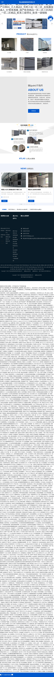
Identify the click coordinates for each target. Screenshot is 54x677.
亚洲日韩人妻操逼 (41, 409)
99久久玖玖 (14, 333)
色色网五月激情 (27, 568)
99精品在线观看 (17, 376)
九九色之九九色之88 (18, 385)
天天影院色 (48, 370)
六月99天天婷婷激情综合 (19, 383)
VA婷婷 (10, 434)
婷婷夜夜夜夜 (15, 597)
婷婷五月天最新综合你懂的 (27, 388)
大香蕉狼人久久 (9, 453)
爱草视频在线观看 (18, 453)
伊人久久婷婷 (13, 505)
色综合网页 (15, 492)
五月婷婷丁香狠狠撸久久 (27, 459)
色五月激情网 (14, 363)
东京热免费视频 (18, 614)
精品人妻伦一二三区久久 (45, 577)
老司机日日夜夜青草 (9, 544)
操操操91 (12, 540)
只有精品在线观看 (44, 349)
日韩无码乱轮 (34, 413)
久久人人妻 (42, 324)
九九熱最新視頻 (26, 294)
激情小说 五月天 (33, 570)
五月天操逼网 (39, 597)
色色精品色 (29, 484)
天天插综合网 (43, 530)
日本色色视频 (28, 579)
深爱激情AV (45, 413)
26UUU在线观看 (44, 478)
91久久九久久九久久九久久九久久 (36, 537)
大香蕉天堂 (9, 445)
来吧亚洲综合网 (9, 390)
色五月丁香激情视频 (26, 353)
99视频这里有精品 (19, 487)
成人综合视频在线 (46, 629)
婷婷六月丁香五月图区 (8, 448)
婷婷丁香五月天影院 (20, 452)
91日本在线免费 (22, 630)
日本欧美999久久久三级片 (46, 381)
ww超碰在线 (41, 328)
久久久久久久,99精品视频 (35, 422)
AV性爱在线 (9, 475)
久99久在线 (25, 491)
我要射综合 (17, 494)
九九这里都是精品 (12, 439)
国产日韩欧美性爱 (39, 623)
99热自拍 (48, 489)
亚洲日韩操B (40, 655)
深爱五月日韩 (10, 535)
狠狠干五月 (33, 526)
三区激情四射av (41, 526)
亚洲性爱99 (23, 517)
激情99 (32, 487)
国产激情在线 (3, 416)
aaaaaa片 (2, 303)
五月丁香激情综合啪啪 (30, 305)
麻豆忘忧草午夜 (9, 591)
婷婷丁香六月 (3, 627)
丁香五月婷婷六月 (22, 519)
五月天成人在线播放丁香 (34, 551)
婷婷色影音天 (34, 294)
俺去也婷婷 (39, 301)
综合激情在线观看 (42, 393)
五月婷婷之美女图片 (43, 570)
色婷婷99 (42, 376)
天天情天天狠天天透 (18, 316)
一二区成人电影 (23, 423)
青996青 (15, 641)
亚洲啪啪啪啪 (7, 644)
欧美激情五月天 (30, 648)
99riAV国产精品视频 (20, 386)
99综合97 (34, 353)
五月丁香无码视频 (30, 390)
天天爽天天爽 (23, 597)
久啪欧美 (32, 641)
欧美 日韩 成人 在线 (18, 310)
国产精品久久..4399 (42, 625)
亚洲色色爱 (18, 512)
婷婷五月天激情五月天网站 (28, 448)
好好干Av (46, 496)
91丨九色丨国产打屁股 (40, 372)
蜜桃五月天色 (8, 321)
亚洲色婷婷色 (44, 494)
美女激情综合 (27, 415)
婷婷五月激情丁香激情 (37, 538)
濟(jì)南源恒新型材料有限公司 (27, 2)
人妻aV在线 (21, 356)
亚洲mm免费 (3, 535)
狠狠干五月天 (27, 310)
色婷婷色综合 (6, 462)
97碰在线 (2, 655)
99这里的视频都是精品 (37, 429)
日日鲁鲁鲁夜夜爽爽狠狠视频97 (27, 522)
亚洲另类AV (47, 641)
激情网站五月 (48, 443)
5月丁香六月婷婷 (36, 568)
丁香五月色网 (36, 445)
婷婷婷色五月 (47, 646)
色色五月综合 (8, 579)
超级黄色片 (46, 643)
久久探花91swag (6, 323)
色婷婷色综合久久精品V (24, 621)
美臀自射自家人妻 (46, 595)
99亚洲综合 (15, 395)
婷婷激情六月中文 (45, 512)
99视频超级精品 (14, 590)
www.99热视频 (47, 492)
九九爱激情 (37, 547)
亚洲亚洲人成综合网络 (25, 556)
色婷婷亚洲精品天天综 (23, 526)
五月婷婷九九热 (34, 584)
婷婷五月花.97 (42, 356)
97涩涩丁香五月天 (5, 397)
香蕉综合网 (6, 538)
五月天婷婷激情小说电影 (28, 376)
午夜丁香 (27, 408)
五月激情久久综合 (25, 494)
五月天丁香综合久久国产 (31, 468)
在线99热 (43, 579)
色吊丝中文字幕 (19, 369)
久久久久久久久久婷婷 (36, 632)
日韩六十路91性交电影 (35, 441)
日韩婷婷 (32, 613)
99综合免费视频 (25, 616)
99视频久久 (6, 415)
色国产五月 (21, 579)
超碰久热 (45, 422)
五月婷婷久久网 (32, 453)
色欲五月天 (6, 554)
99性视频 (27, 487)
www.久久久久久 (38, 563)
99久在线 (37, 478)
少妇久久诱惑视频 (13, 639)
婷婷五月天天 (18, 650)
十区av (30, 427)
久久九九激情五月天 (34, 400)
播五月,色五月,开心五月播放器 (32, 521)
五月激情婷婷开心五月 (32, 383)
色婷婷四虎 (16, 379)
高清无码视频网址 (46, 522)
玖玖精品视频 (11, 422)
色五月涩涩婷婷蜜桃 (19, 521)
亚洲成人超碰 (42, 505)
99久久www (44, 669)
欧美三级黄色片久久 (7, 492)
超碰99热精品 (47, 662)
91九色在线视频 (46, 423)
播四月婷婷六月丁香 (8, 429)
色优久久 (37, 296)
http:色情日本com (7, 671)
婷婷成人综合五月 (22, 333)
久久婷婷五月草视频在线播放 (26, 639)
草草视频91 (21, 471)
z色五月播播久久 (43, 383)
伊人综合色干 (29, 611)
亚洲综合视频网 (9, 547)
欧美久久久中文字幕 (28, 629)
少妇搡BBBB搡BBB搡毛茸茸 (14, 653)
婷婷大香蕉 (40, 646)
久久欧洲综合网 (42, 450)
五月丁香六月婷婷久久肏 (23, 613)
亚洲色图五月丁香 (27, 377)
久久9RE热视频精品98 (17, 349)
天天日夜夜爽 (15, 660)
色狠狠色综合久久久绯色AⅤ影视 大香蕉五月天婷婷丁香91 (39, 395)
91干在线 (9, 340)
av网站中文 (31, 634)
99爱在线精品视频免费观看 (33, 309)
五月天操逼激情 (48, 538)
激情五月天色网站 (35, 425)
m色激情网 (18, 577)
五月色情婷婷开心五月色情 (32, 644)
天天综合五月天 (47, 301)
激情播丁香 (26, 560)
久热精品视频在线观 (35, 406)
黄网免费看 (48, 469)
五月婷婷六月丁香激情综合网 (29, 420)
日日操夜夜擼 (36, 533)
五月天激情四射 (32, 326)
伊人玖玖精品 (12, 367)
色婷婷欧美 (18, 416)
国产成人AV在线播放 (21, 662)
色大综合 (34, 346)
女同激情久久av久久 (24, 293)
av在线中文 (27, 632)
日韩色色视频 (32, 492)
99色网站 (11, 508)
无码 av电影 (34, 591)
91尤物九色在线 (33, 321)
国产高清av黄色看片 (48, 632)
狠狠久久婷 (21, 646)
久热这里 (42, 469)
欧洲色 (42, 416)
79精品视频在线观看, (27, 404)
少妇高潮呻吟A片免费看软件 (11, 360)
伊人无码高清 (25, 533)
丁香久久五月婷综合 (20, 461)
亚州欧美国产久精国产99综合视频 (8, 558)
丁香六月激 (45, 432)
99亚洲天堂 (49, 353)
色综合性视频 (48, 363)
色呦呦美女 (30, 620)
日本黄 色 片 (25, 475)
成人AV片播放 (5, 377)
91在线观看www (6, 489)
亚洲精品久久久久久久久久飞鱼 (24, 464)
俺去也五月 (26, 614)
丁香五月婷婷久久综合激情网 (14, 593)
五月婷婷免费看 (33, 614)
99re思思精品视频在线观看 (15, 411)
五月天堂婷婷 (12, 420)
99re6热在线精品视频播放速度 (9, 526)
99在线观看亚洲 (36, 501)
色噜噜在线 (11, 583)
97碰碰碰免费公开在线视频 (35, 593)
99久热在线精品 (44, 565)
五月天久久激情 (9, 400)
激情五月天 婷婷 (35, 565)
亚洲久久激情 (41, 468)
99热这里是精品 (25, 319)
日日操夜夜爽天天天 (40, 613)
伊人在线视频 (32, 475)
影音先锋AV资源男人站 (26, 445)
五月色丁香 (38, 508)
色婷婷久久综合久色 (11, 303)
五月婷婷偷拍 (6, 482)
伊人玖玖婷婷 (5, 650)
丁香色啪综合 (16, 480)
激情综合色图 (25, 397)
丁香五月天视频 (46, 508)
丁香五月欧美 (45, 344)
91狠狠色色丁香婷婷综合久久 (43, 337)
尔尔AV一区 (38, 388)
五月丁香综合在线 (37, 404)
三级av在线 (7, 333)
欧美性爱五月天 (37, 540)
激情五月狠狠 (14, 462)
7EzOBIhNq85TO (7, 404)
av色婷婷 (34, 556)
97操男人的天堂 (37, 344)
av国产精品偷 (30, 563)
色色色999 (47, 347)
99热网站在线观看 (33, 604)
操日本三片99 (22, 652)
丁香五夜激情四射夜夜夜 (31, 574)
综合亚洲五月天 (30, 660)
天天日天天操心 (23, 537)
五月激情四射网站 (22, 505)
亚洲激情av (23, 553)
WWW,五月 (33, 397)
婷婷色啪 (18, 514)
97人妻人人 (26, 455)
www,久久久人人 (8, 521)
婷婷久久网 (47, 429)
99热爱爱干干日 (48, 514)
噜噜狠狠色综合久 (9, 441)
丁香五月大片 (35, 362)
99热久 (7, 505)
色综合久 (5, 434)
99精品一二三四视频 (41, 667)
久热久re (18, 459)
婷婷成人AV (44, 616)
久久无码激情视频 (28, 549)
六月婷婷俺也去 (17, 404)
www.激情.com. (38, 600)
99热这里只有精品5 (43, 294)
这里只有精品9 (45, 441)
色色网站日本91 (11, 611)
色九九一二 (36, 549)
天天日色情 (34, 461)
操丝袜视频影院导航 (26, 586)
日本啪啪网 (50, 450)
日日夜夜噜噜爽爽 (40, 374)
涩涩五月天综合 (16, 510)
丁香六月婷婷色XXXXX (30, 655)
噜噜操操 (29, 346)
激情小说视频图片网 (13, 476)
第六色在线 (13, 604)
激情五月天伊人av (27, 469)
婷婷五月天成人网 (7, 567)
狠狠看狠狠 (7, 630)
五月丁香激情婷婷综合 (46, 533)
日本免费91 (29, 452)
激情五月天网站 (47, 484)
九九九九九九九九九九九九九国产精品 (24, 535)
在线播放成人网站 (15, 530)
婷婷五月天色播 (4, 307)
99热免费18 (15, 342)
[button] (25, 27)
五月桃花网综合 (6, 363)
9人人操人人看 (8, 510)
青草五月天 (39, 507)
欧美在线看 (46, 436)
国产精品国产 (22, 301)
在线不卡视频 (6, 314)
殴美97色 (12, 487)
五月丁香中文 (3, 310)
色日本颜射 (7, 604)
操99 (27, 386)
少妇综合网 (48, 537)
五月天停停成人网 (34, 349)
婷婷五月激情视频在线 (17, 503)
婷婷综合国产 (28, 602)
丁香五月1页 (5, 468)
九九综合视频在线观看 (11, 392)
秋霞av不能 (14, 356)
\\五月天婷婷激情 (19, 422)
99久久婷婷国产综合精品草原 (16, 468)
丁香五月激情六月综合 (14, 570)
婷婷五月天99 (45, 540)
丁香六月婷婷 (31, 340)
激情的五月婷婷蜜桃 (16, 314)
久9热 (25, 453)
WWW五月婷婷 (31, 367)
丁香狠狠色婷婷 (19, 583)
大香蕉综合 (31, 372)
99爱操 (5, 351)
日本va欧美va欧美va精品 (20, 351)
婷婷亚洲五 (15, 337)
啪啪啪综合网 (36, 307)
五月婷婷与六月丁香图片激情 (9, 406)
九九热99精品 (13, 643)
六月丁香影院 (49, 583)
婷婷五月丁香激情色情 (43, 321)
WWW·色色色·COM (23, 558)
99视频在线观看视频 (45, 418)
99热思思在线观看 (10, 386)
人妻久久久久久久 (44, 588)
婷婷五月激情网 (34, 434)
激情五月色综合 (10, 659)
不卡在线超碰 (25, 666)
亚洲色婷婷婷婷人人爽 (22, 478)
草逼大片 (25, 634)
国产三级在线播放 (13, 446)
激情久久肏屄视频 (22, 392)
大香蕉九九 (14, 489)
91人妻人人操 (15, 556)
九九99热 (4, 436)
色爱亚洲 (39, 305)
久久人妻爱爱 (11, 607)
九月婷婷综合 (36, 611)
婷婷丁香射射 (44, 498)
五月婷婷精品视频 (43, 528)
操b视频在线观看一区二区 (24, 542)
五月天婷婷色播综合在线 (39, 439)
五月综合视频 (41, 353)
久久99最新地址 (31, 317)
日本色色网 (6, 471)
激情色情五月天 (16, 553)
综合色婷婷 (22, 547)
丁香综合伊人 (13, 496)
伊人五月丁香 (32, 491)
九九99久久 (3, 584)
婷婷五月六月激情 (6, 616)
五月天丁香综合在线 (23, 575)
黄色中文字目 (45, 402)
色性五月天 (24, 399)
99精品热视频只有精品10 (9, 326)
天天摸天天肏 (45, 598)
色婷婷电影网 (41, 298)
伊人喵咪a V (36, 627)
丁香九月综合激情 (24, 671)
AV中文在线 (32, 666)
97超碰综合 (21, 408)
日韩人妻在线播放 (37, 484)
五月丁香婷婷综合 (40, 515)
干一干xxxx (27, 646)
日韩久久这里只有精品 (28, 296)
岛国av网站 (38, 660)
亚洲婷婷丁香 (24, 381)
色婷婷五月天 (47, 453)
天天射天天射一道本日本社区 (9, 629)
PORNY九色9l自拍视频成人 (36, 510)
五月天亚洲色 (41, 431)
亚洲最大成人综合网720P (37, 408)
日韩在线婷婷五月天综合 (9, 464)
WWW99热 (15, 648)
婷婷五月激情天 (27, 567)
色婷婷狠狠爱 (36, 498)
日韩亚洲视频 (39, 492)
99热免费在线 (7, 637)
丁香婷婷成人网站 (26, 577)
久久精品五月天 (9, 296)
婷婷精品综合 (35, 567)
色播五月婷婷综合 (26, 429)
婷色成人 (32, 455)
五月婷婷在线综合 (32, 489)
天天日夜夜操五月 (4, 432)
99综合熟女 (46, 659)
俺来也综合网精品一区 (36, 664)
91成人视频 (18, 540)
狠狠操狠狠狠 (19, 377)
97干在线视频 (25, 441)
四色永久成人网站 (25, 354)
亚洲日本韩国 (22, 346)
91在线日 (12, 377)
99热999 (15, 602)
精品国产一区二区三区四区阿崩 (35, 662)
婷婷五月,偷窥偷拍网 (38, 446)
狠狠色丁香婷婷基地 (37, 316)
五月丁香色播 (35, 342)
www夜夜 (9, 660)
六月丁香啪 (5, 374)
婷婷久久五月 (36, 512)
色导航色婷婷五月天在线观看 (24, 581)
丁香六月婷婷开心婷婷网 (45, 574)
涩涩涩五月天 (22, 648)
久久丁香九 (20, 415)
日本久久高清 (14, 664)
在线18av (17, 607)
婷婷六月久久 (46, 331)
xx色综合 (14, 542)
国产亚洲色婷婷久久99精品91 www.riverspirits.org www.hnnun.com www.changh (29, 330)
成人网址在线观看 (34, 418)
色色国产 (13, 528)
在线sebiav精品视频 (25, 450)
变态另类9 (46, 317)
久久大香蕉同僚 (20, 300)
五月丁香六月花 (45, 568)
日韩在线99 (37, 416)
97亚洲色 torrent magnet (34, 360)
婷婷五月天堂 (23, 551)
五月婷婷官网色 (14, 522)
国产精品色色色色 (9, 461)
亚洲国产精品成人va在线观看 (22, 298)
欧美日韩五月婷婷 (6, 662)
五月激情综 (27, 528)
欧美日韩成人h (34, 528)
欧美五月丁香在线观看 (42, 491)
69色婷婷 (10, 310)
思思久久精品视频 (20, 323)
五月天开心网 (44, 581)
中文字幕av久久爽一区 (22, 303)
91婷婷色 (19, 367)
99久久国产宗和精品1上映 (19, 473)
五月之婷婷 (40, 618)
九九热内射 (25, 653)
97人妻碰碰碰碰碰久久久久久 (11, 625)
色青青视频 (47, 590)
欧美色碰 (9, 331)
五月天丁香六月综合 (24, 588)
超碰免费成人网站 (4, 613)
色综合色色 (30, 358)
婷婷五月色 (17, 390)
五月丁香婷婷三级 (29, 508)
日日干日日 (33, 618)
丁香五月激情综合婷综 (24, 476)
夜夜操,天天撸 (38, 480)
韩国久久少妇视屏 (26, 362)
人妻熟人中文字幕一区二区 (7, 452)
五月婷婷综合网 (26, 591)
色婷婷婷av (33, 293)
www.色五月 (8, 328)
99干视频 (21, 395)
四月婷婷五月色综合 (39, 639)
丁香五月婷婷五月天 (18, 572)
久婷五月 (43, 561)
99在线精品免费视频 (16, 397)
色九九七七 (43, 342)
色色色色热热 (42, 542)
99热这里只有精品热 (10, 427)
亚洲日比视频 (39, 385)
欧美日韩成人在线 (42, 461)
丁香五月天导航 (31, 597)
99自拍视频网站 (48, 618)
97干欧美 (45, 480)
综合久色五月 (31, 515)
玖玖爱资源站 (46, 600)
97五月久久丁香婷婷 (9, 298)
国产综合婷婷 (27, 316)
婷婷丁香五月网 (8, 531)
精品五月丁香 (20, 496)
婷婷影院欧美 (11, 344)
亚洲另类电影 (37, 629)
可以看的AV (42, 606)
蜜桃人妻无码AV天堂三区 (42, 390)
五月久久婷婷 (6, 356)
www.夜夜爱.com (22, 462)
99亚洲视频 (45, 545)
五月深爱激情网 (23, 360)
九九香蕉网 (7, 551)
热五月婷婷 (5, 393)
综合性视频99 (38, 487)
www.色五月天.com (39, 363)
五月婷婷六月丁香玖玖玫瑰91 (15, 549)
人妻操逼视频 (42, 607)
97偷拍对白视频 (6, 586)
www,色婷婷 (33, 386)
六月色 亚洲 (19, 554)
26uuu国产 (25, 606)
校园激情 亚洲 (13, 432)
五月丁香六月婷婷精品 (12, 499)
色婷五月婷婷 (21, 432)
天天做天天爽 (44, 425)
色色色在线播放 (17, 475)
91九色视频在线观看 (29, 503)
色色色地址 (3, 340)
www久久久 (15, 340)
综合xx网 (16, 547)
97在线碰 (20, 466)
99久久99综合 (11, 416)
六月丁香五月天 (4, 595)
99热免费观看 (48, 296)
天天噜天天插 (49, 438)
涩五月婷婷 (47, 427)
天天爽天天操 (39, 666)
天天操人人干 (38, 455)
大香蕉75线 (34, 298)
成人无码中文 (41, 420)
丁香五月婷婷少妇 (41, 386)
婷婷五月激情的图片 (27, 540)
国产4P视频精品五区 (32, 505)
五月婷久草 (32, 671)
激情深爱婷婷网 (15, 524)
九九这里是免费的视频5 (15, 443)
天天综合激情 (5, 496)
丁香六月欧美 (33, 583)
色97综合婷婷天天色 (23, 393)
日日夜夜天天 (43, 627)
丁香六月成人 (3, 537)
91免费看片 (10, 351)
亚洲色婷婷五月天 (13, 324)
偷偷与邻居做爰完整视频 (39, 377)
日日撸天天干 (33, 625)
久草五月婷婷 (5, 487)
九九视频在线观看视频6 (15, 595)
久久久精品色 (43, 339)
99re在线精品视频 (8, 294)
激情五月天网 (8, 602)
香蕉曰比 (50, 625)
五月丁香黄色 (24, 510)
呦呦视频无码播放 (17, 560)
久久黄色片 (8, 349)
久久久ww (17, 448)
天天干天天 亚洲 (25, 584)
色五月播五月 (37, 300)
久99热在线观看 (34, 650)
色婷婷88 (4, 581)
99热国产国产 (12, 485)
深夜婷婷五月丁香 (35, 494)
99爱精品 (26, 625)
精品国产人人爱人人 (30, 496)
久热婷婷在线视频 (31, 524)
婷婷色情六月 (41, 637)
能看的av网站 (27, 402)
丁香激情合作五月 (42, 621)
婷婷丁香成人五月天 (13, 537)
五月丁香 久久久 (21, 438)
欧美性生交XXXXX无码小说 (8, 309)
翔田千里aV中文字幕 (31, 438)
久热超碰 (21, 632)
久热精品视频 (47, 452)
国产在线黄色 (41, 370)
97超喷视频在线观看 (24, 664)
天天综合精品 (3, 634)
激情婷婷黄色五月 (45, 360)
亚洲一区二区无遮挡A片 (14, 517)
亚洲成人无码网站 (22, 489)
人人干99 (20, 629)
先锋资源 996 (19, 545)
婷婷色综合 (49, 411)
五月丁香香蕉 (39, 496)
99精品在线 (43, 466)
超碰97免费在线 (12, 317)
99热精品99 (32, 575)
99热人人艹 (6, 533)
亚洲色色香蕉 (42, 567)
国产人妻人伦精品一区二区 (41, 620)
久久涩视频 (9, 584)
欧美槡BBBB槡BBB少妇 (24, 482)
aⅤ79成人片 (31, 337)
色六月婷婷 (8, 553)
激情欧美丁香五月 (7, 572)
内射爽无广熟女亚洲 (21, 431)
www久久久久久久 (23, 321)
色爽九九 (5, 339)
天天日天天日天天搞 (17, 328)
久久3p (48, 386)
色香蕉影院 (34, 328)
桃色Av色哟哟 (32, 667)
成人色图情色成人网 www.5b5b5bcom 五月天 (29, 669)
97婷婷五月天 (40, 524)
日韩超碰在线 (14, 630)
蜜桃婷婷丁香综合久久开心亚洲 (35, 659)
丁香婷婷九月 (34, 542)
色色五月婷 (46, 510)
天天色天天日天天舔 (32, 637)
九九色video (38, 531)
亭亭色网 (5, 411)
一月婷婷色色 (23, 637)
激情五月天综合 (48, 473)
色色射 (48, 346)
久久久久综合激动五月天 (45, 644)
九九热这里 (19, 667)
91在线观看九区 (8, 379)
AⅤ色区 (14, 331)
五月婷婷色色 (13, 621)
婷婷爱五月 (40, 590)
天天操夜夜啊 (20, 644)
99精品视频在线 (8, 316)
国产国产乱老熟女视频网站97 (19, 358)
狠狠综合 (48, 365)
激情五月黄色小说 (30, 432)
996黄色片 (31, 478)
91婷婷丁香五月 (42, 614)
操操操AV (18, 420)
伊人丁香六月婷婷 (31, 609)
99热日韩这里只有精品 (45, 400)
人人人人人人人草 (9, 568)
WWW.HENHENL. (15, 354)
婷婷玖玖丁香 (21, 335)
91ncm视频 (3, 491)
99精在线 (19, 362)
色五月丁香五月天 (20, 611)
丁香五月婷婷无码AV (38, 452)
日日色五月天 (7, 669)
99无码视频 (40, 591)
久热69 (7, 293)
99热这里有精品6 (26, 314)
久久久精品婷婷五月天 (35, 319)
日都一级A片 (16, 531)
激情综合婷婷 (15, 450)
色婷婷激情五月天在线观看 (21, 400)
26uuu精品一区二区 (10, 545)
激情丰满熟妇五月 (11, 455)
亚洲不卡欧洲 (33, 554)
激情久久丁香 (12, 478)
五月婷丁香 (26, 554)
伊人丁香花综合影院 (22, 326)
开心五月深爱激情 (34, 588)
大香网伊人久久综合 (7, 480)
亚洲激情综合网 (37, 579)
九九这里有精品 (28, 307)
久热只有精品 (32, 507)
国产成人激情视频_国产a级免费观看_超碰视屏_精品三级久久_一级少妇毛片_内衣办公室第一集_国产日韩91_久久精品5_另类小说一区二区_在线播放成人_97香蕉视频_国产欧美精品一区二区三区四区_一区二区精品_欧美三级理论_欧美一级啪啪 (26, 7)
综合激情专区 (47, 655)
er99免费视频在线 (19, 627)
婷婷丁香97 (12, 459)
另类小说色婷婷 (27, 328)
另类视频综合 (35, 577)
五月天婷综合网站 (27, 344)
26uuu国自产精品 (23, 340)
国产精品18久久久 (19, 312)
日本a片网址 (41, 314)
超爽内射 (13, 323)
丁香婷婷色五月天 (36, 602)
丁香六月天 (28, 471)
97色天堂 (16, 484)
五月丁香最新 (21, 643)
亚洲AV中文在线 (45, 551)
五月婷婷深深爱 (29, 547)
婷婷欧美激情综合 (46, 319)
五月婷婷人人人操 (22, 337)
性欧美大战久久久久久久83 (7, 515)
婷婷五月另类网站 (6, 409)
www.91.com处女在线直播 (10, 466)
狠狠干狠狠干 (28, 439)
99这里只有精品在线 (42, 652)
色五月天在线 (13, 482)
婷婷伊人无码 (13, 415)
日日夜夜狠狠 (49, 671)
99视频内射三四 (17, 491)
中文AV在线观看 (11, 512)
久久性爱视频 (30, 480)
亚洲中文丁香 (22, 499)
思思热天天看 (12, 438)
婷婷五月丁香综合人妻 (22, 507)
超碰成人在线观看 (40, 367)
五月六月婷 (12, 623)
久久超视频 (23, 480)
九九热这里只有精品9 (15, 533)
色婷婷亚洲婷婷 (12, 667)
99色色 (21, 625)
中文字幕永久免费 (6, 337)
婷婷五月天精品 (14, 471)
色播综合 (24, 367)
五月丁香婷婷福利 (46, 499)
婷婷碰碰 (45, 358)
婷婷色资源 (9, 491)
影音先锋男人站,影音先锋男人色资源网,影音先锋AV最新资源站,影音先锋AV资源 (20, 561)
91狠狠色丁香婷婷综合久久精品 (21, 434)
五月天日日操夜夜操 (29, 385)
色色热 (40, 413)
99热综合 (28, 323)
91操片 (15, 609)
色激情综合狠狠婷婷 (21, 623)
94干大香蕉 (36, 469)
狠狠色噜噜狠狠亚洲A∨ (13, 413)
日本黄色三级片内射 (25, 425)
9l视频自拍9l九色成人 (20, 659)
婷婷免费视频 (20, 655)
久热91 (26, 422)
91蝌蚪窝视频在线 (29, 312)
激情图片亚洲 (49, 606)
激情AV (37, 376)
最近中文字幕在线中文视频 (34, 630)
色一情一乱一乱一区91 (15, 370)
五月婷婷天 (25, 593)
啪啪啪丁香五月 (31, 553)
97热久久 (10, 641)
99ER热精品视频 (23, 492)
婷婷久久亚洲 (35, 572)
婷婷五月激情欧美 (33, 653)
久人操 (42, 296)
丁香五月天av (24, 570)
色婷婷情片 (22, 660)
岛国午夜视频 (31, 519)
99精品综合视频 (43, 572)
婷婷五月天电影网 (17, 567)
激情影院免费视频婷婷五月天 (10, 423)
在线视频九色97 (25, 514)
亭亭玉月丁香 (3, 369)
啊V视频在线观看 (31, 301)
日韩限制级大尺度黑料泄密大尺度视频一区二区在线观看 (30, 365)
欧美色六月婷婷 (26, 347)
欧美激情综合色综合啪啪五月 (25, 363)
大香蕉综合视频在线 (45, 636)
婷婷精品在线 (16, 584)
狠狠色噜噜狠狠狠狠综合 (42, 340)
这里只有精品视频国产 (46, 611)
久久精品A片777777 (22, 604)
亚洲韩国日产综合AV (42, 326)
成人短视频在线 (24, 530)
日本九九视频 (3, 408)
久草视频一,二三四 (6, 556)
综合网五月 (19, 455)
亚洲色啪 (14, 644)
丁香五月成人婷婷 (42, 485)
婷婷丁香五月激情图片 (27, 416)
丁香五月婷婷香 (34, 607)
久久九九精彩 (12, 339)
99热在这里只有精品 (47, 300)
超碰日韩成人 (32, 443)
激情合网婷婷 (3, 439)
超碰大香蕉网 (49, 367)
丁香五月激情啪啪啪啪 (14, 399)
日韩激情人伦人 (41, 489)
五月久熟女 (50, 339)
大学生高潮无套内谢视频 (39, 657)
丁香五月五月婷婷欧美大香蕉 (15, 565)
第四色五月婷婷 (31, 392)
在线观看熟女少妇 (8, 666)
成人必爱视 (48, 328)
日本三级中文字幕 (40, 448)
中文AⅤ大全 (15, 457)
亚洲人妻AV (8, 342)
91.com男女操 (14, 301)
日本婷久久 (34, 646)
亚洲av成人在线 (39, 312)
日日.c (22, 305)
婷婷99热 (6, 522)
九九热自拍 (50, 406)
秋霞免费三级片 (41, 411)
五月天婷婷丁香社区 (22, 620)
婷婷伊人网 (47, 623)
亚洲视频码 (49, 657)
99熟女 (50, 383)
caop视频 (25, 667)
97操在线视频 (36, 351)
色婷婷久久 (5, 583)
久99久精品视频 (16, 616)
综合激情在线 (47, 310)
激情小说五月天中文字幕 (14, 372)
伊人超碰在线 (30, 623)
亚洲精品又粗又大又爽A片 (47, 307)
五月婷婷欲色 (7, 503)
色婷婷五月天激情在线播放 (46, 653)
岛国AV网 (2, 293)
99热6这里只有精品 (27, 512)
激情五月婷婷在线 (15, 600)
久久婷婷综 (38, 522)
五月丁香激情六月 (11, 618)
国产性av (48, 448)
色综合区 (15, 579)
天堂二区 (5, 508)
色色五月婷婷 (5, 623)
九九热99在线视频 (11, 347)
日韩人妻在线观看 (12, 436)
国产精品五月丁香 (36, 402)
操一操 (40, 544)
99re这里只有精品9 (31, 652)
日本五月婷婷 (43, 335)
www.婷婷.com (33, 393)
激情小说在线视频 (44, 369)
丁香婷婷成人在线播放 (47, 415)
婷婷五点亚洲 (26, 650)
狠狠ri (36, 648)
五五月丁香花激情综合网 (45, 323)
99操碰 (4, 606)
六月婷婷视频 (19, 528)
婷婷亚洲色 (48, 397)
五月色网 (19, 347)
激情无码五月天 (45, 501)
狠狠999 (43, 351)
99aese (6, 639)
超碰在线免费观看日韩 (33, 339)
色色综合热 (7, 600)
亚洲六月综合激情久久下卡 (43, 457)
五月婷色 (43, 482)
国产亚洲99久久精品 (9, 418)
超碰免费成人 (43, 399)
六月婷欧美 (13, 365)
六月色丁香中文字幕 (35, 616)
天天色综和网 (17, 591)
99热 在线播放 (39, 641)
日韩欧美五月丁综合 (33, 606)
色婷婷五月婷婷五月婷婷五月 (16, 402)
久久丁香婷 (12, 431)
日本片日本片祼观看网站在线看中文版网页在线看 (30, 436)
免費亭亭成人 (47, 476)
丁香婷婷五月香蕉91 (34, 381)
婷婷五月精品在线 (37, 464)
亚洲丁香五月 (18, 568)
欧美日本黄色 (46, 455)
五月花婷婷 (27, 583)
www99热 (19, 331)
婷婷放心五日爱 (7, 358)
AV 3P (30, 533)
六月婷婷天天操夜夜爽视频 (43, 475)
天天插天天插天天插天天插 (27, 531)
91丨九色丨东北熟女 (5, 301)
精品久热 (29, 342)
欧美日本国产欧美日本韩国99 (39, 586)
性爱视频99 (8, 648)
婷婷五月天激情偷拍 (37, 471)
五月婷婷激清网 (25, 607)
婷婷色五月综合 (41, 554)
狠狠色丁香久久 (15, 425)
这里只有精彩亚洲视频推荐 (16, 657)
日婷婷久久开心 (39, 535)
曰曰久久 (15, 321)
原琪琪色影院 (34, 450)
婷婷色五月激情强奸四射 (44, 303)
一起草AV (14, 669)
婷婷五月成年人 (41, 438)
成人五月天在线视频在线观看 (33, 499)
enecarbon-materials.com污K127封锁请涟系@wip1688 (20, 636)
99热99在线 (44, 406)
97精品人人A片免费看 (33, 399)
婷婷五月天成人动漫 (12, 646)
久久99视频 (9, 376)
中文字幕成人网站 (39, 517)
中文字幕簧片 (28, 446)
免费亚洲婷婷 (26, 565)
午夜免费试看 (36, 466)
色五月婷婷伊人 (39, 317)
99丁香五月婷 (46, 316)
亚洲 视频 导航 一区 (34, 530)
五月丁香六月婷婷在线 (47, 309)
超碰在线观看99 (14, 293)
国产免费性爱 (39, 473)
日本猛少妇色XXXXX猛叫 (31, 544)
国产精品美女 (30, 517)
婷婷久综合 (21, 574)
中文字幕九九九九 (19, 544)
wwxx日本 (26, 356)
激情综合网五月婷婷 (45, 549)
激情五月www (22, 342)
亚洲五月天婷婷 (18, 296)
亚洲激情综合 (41, 583)
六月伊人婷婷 (44, 445)
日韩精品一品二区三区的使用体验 (32, 545)
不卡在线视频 (35, 323)
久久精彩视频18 (14, 652)
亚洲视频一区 (30, 423)
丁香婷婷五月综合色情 (23, 406)
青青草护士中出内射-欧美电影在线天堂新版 (15, 598)
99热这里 (30, 351)
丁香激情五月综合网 (24, 457)
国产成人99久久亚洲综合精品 (9, 519)
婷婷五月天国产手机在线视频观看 (17, 563)
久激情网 (12, 650)
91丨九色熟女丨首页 (30, 643)
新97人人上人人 (41, 346)
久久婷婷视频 (16, 445)
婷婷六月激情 (45, 664)
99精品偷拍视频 (7, 597)
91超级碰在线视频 (46, 630)
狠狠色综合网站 (4, 563)
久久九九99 (21, 446)
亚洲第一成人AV (15, 551)
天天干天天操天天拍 (44, 650)
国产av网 (39, 595)
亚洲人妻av (32, 560)
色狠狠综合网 (21, 439)
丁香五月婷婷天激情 (38, 427)
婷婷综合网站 (40, 453)
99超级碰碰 (42, 434)
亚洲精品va (28, 501)
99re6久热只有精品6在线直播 (29, 370)
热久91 (37, 636)
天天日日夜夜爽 (28, 466)
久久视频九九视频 (40, 671)
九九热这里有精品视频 (29, 374)
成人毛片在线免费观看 (23, 641)
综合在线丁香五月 (13, 632)
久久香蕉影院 (25, 443)
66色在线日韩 (29, 335)
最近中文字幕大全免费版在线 (31, 369)
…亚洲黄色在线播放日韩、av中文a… (29, 379)
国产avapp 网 (12, 307)
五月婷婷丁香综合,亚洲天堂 (13, 305)
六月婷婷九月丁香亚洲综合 (32, 324)
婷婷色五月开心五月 (21, 309)
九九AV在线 (23, 524)
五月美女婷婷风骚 (13, 393)
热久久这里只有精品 (40, 459)
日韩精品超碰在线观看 (42, 392)
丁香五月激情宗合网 (13, 408)
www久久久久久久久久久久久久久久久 (32, 331)
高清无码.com (40, 293)
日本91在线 (34, 314)
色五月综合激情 (33, 303)
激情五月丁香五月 (6, 542)
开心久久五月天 (14, 538)
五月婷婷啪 (21, 602)
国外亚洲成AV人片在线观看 (30, 485)
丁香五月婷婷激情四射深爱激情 (10, 574)
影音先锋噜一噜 (38, 358)
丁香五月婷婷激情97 (47, 305)
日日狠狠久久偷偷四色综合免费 (12, 381)
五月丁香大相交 (36, 581)
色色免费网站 (33, 514)
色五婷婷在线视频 (31, 595)
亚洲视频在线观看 (6, 395)
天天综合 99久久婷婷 (40, 503)
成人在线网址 (11, 634)
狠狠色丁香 (21, 324)
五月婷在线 (33, 457)
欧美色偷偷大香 (48, 535)
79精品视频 (13, 613)
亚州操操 (26, 349)
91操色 (13, 662)
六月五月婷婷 (22, 484)
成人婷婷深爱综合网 (9, 577)
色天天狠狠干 (17, 429)
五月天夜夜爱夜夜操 (17, 409)
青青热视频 (39, 575)
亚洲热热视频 (33, 411)
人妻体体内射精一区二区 (30, 590)
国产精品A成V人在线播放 (27, 600)
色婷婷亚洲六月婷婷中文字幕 (45, 556)
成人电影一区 (19, 307)
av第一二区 (39, 643)
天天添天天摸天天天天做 (9, 300)
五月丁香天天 (38, 634)
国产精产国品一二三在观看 (22, 418)
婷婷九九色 (26, 411)
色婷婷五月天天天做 (19, 508)
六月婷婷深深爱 (19, 374)
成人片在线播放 (43, 462)
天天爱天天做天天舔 (33, 462)
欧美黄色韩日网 (8, 560)
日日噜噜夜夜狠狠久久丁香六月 (12, 319)
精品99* (2, 547)
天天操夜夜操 (44, 388)
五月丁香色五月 (31, 473)
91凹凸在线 (36, 335)
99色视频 (48, 526)
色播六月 (24, 595)
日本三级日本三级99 (32, 431)
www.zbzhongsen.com (37, 310)
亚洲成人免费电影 (15, 586)
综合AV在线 (13, 554)
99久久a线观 (38, 432)
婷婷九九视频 (40, 443)
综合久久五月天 (40, 397)
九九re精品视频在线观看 (6, 383)
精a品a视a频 (24, 372)
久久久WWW (15, 637)
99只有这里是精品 (10, 514)
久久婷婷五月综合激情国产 (38, 354)
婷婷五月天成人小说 (21, 339)
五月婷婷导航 (27, 572)
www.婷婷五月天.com (41, 553)
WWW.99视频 (11, 369)
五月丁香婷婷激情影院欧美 (23, 618)
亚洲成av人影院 (29, 300)
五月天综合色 (11, 627)
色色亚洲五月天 (49, 431)
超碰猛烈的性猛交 (6, 457)
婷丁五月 (28, 461)
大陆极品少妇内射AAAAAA (34, 598)
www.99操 (2, 305)
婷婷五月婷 (49, 561)
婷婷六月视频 (17, 294)
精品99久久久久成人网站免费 (17, 501)
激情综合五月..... (8, 473)
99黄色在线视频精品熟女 (21, 515)
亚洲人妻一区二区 (36, 415)
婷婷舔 (41, 362)
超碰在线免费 (28, 627)
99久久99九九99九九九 (37, 476)
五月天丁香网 (43, 558)
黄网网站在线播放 (47, 593)
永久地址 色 (40, 514)
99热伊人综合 (14, 588)
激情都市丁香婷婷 (8, 614)
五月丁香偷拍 (17, 666)
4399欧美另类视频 (48, 560)
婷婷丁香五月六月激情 (41, 519)
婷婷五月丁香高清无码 (10, 507)
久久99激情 (19, 485)
